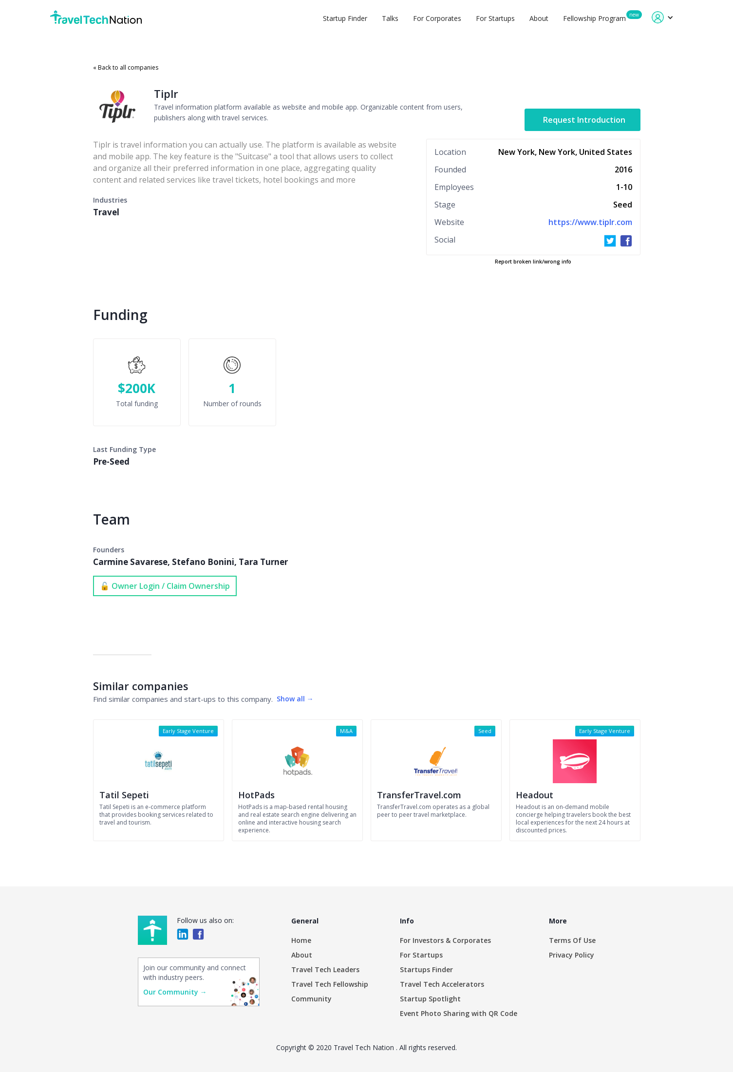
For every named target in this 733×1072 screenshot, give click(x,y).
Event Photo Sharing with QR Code (458, 1013)
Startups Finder (426, 969)
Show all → (295, 698)
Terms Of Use (572, 940)
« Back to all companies (125, 67)
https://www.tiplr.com (590, 222)
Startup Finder (345, 18)
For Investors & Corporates (445, 940)
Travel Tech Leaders (325, 969)
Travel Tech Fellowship (329, 984)
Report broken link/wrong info (533, 261)
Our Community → (175, 992)
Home (301, 940)
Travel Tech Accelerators (442, 984)
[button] (662, 17)
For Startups (495, 18)
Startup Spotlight (430, 998)
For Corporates (437, 18)
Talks (390, 18)
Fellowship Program (594, 18)
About (538, 18)
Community (311, 998)
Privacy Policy (571, 954)
